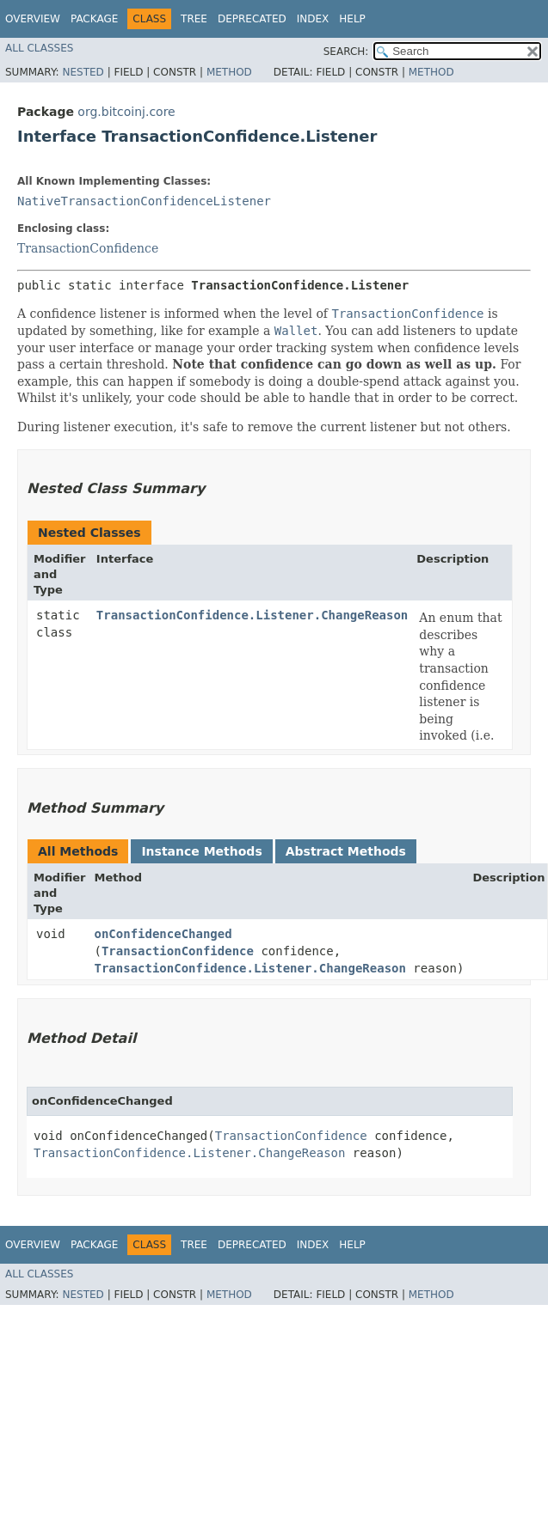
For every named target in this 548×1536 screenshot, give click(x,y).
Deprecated (252, 19)
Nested (82, 72)
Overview (32, 19)
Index (313, 19)
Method (229, 72)
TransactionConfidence (87, 248)
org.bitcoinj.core (126, 112)
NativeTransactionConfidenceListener (144, 201)
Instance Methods (201, 851)
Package (94, 19)
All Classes (39, 48)
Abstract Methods (346, 851)
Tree (194, 19)
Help (352, 19)
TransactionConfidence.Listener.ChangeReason (252, 615)
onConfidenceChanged (163, 934)
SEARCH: (346, 52)
